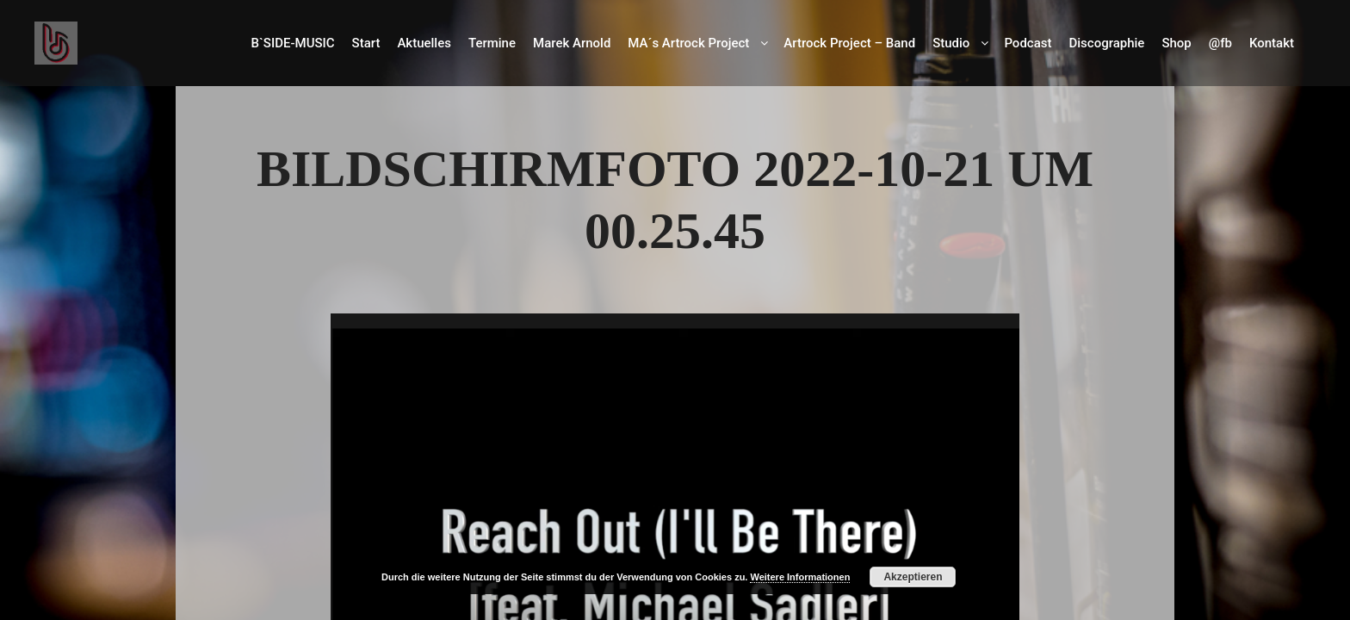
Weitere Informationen (800, 577)
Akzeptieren (912, 577)
